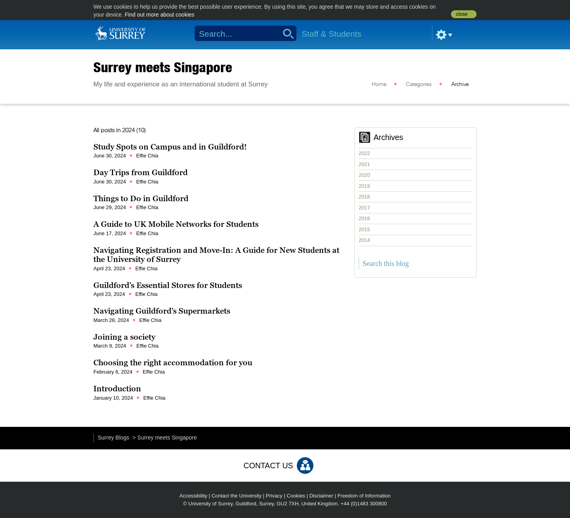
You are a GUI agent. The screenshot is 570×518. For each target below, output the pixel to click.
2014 (364, 240)
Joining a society (124, 337)
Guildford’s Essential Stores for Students (167, 285)
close (462, 14)
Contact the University (236, 496)
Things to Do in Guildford (140, 198)
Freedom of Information (364, 496)
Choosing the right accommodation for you (172, 362)
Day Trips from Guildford (140, 172)
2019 (364, 186)
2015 (364, 229)
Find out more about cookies (159, 14)
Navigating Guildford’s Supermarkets (161, 311)
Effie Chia (147, 156)
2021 (364, 164)
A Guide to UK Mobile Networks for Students (176, 224)
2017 (364, 208)
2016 (364, 218)
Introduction (117, 388)
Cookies (296, 496)
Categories (419, 84)
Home (379, 84)
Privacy (274, 496)
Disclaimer (321, 496)
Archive (460, 84)
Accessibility (193, 496)
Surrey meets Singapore (162, 67)
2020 (364, 175)
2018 (364, 197)
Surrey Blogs (113, 437)
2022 (364, 153)
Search (285, 33)
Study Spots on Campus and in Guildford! (170, 146)
